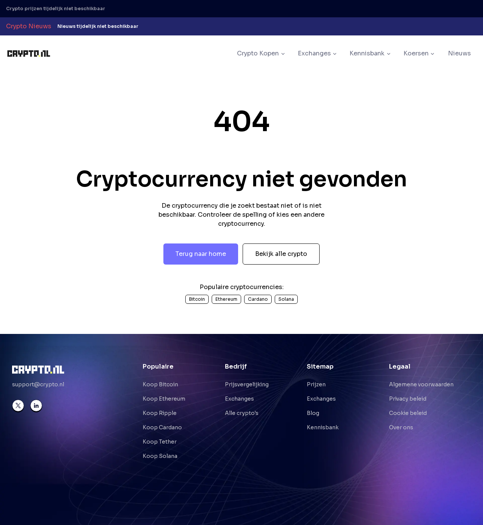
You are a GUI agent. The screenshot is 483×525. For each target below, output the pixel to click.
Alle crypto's (241, 413)
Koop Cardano (162, 427)
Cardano (258, 299)
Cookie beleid (408, 413)
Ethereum (226, 299)
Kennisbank (322, 427)
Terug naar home (200, 254)
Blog (313, 413)
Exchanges (239, 398)
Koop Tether (160, 441)
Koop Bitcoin (160, 384)
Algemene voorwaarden (421, 384)
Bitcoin (197, 299)
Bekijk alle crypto (281, 254)
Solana (286, 299)
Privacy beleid (407, 398)
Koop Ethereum (164, 398)
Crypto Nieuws (28, 26)
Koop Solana (160, 456)
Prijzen (316, 384)
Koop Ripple (160, 413)
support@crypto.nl (38, 384)
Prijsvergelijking (247, 384)
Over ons (401, 427)
